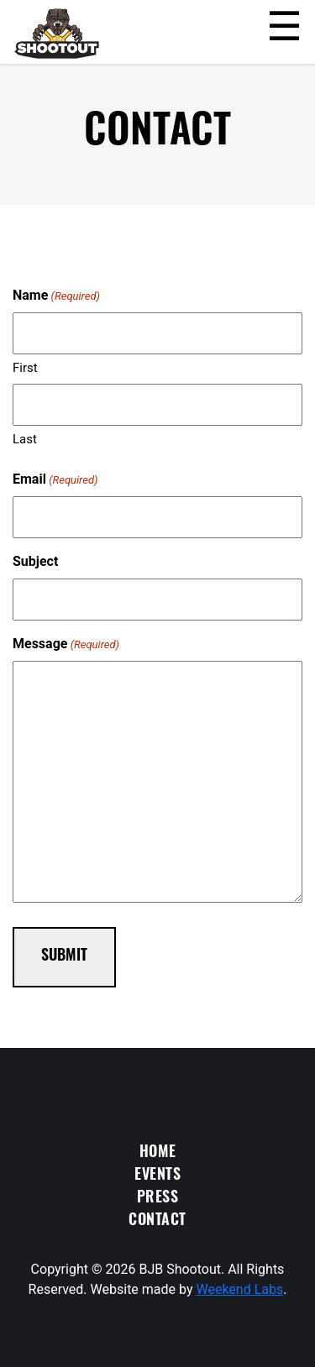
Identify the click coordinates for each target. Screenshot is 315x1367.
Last (25, 439)
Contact (157, 1221)
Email (55, 480)
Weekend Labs (239, 1289)
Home (157, 1153)
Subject (35, 561)
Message (66, 644)
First (25, 367)
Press (158, 1199)
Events (157, 1176)
